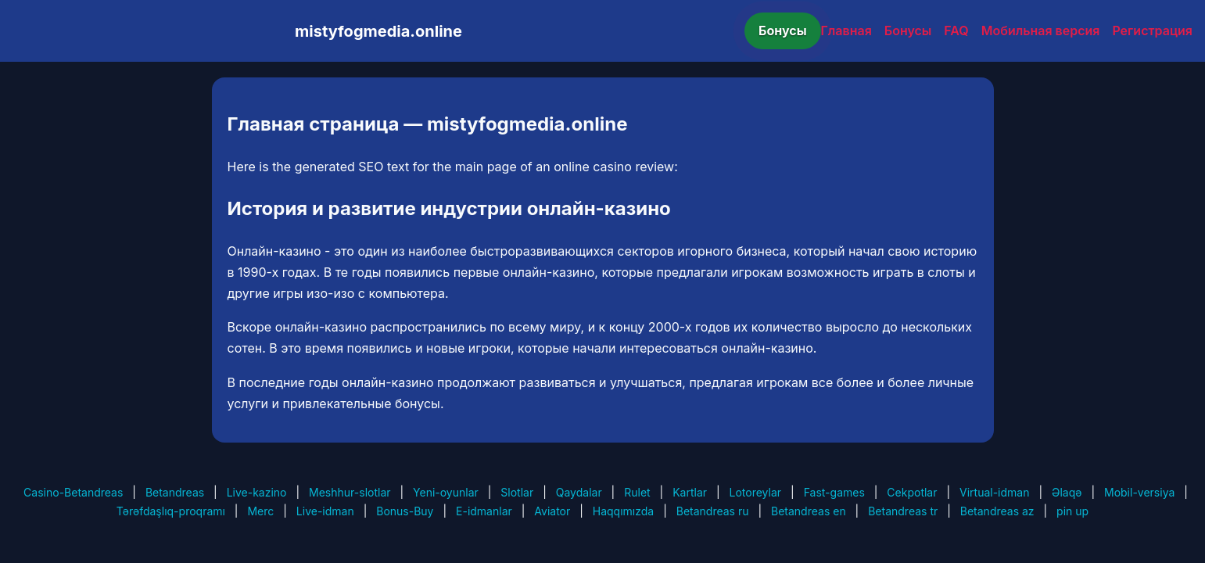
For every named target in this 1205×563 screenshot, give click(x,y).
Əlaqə (1066, 492)
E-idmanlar (484, 511)
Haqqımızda (623, 511)
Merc (260, 511)
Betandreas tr (903, 511)
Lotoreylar (756, 492)
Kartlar (689, 492)
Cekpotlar (912, 492)
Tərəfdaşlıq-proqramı (171, 511)
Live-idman (325, 511)
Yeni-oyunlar (446, 492)
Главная (846, 30)
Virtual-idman (994, 492)
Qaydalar (579, 492)
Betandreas (174, 492)
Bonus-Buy (404, 511)
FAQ (956, 30)
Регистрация (1152, 30)
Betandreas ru (712, 511)
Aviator (552, 511)
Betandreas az (997, 511)
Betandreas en (808, 511)
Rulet (637, 492)
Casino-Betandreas (73, 492)
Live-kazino (257, 492)
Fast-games (834, 492)
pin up (1072, 511)
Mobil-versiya (1139, 492)
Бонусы (783, 30)
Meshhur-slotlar (349, 492)
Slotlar (516, 492)
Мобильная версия (1040, 30)
